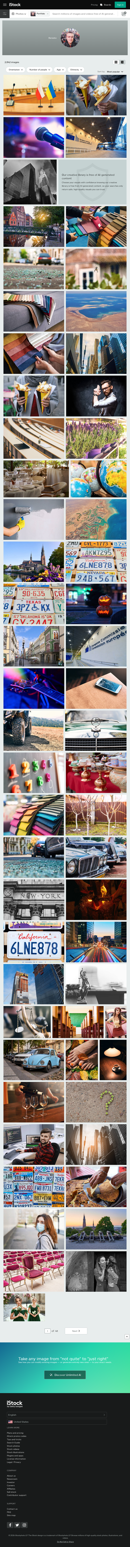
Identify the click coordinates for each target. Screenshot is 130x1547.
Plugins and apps (15, 1455)
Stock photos (13, 1446)
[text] (83, 13)
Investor (11, 1482)
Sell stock (11, 1492)
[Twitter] (17, 1525)
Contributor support (16, 1495)
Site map (11, 1515)
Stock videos (13, 1449)
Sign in (120, 4)
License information (16, 1459)
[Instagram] (24, 1525)
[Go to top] (127, 1336)
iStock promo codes (16, 1436)
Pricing (94, 4)
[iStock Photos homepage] (15, 4)
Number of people (38, 69)
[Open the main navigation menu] (5, 5)
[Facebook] (10, 1525)
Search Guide (13, 1442)
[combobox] (19, 13)
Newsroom (12, 1479)
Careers (11, 1485)
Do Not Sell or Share (65, 1542)
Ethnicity (74, 69)
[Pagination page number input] (47, 1331)
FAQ (9, 1512)
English (57, 1414)
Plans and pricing (15, 1433)
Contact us (12, 1509)
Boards (107, 5)
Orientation (14, 69)
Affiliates (11, 1488)
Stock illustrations (15, 1452)
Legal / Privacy (14, 1462)
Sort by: (101, 71)
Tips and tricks (14, 1439)
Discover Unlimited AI (65, 1375)
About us (11, 1475)
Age (59, 69)
